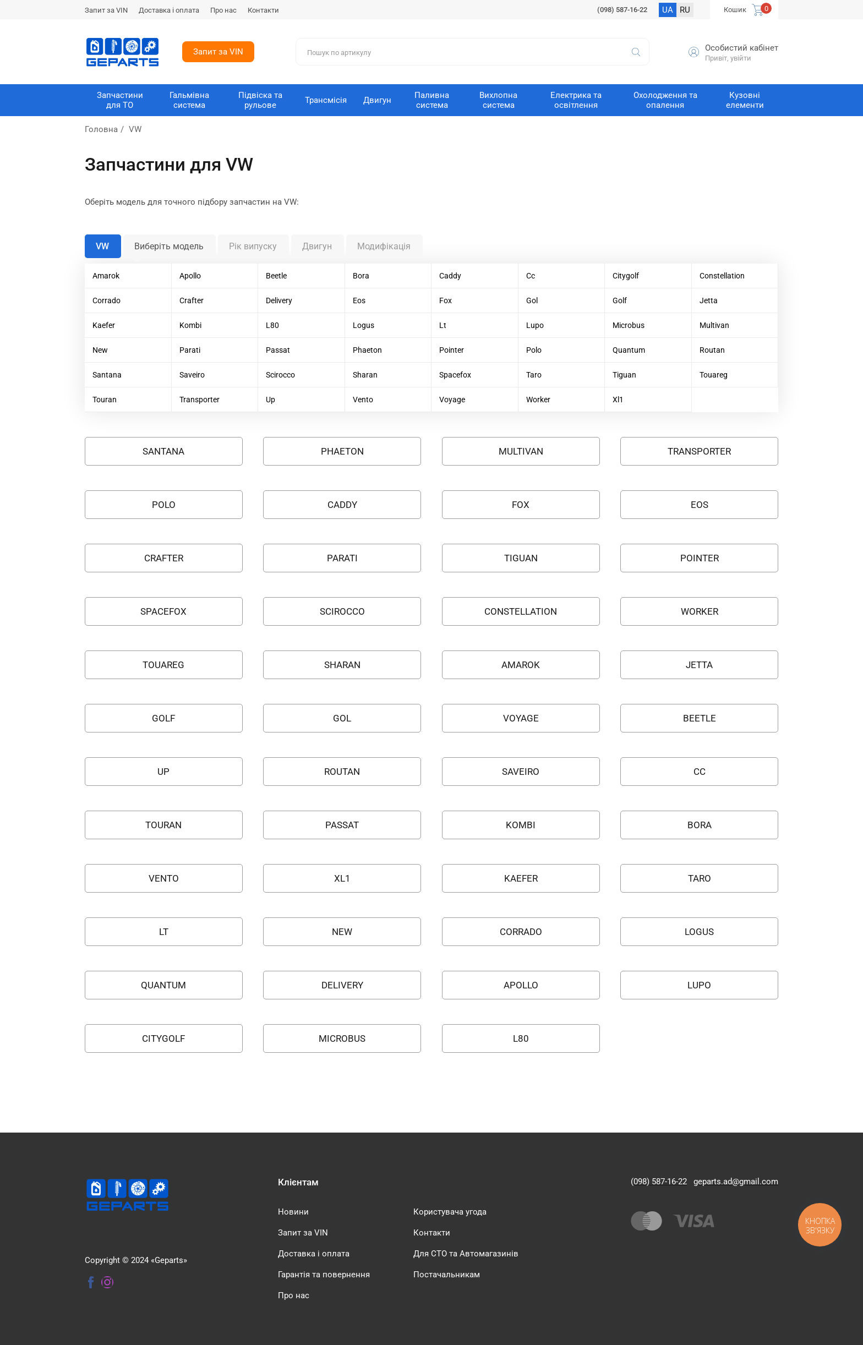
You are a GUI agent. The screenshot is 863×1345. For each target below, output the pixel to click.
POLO (164, 504)
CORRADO (521, 931)
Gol (532, 300)
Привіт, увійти (728, 58)
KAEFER (521, 878)
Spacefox (455, 374)
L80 (272, 325)
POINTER (699, 558)
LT (163, 931)
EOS (699, 504)
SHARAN (342, 664)
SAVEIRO (520, 771)
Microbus (628, 325)
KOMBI (521, 824)
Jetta (709, 300)
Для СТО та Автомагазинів (465, 1254)
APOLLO (521, 985)
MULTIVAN (521, 451)
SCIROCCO (342, 611)
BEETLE (699, 718)
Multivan (714, 325)
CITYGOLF (163, 1038)
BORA (699, 824)
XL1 (342, 878)
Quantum (629, 350)
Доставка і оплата (169, 10)
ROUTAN (342, 771)
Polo (534, 350)
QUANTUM (163, 985)
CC (699, 771)
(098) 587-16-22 (622, 10)
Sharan (365, 374)
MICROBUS (342, 1038)
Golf (620, 300)
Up (270, 399)
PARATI (342, 558)
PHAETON (342, 451)
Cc (530, 275)
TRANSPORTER (699, 451)
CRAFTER (163, 558)
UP (163, 771)
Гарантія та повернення (324, 1275)
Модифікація (384, 246)
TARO (699, 878)
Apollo (190, 275)
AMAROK (520, 664)
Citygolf (626, 275)
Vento (363, 399)
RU (685, 10)
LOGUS (699, 931)
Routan (712, 350)
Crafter (191, 300)
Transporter (199, 399)
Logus (363, 325)
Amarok (105, 275)
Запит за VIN (106, 10)
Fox (445, 300)
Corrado (106, 300)
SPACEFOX (163, 611)
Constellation (722, 275)
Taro (534, 374)
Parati (189, 350)
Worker (538, 399)
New (100, 350)
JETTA (699, 664)
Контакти (263, 10)
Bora (361, 275)
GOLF (163, 718)
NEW (342, 931)
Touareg (714, 374)
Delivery (279, 300)
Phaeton (367, 350)
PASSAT (342, 824)
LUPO (699, 985)
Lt (442, 325)
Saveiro (192, 374)
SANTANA (163, 451)
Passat (278, 350)
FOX (520, 504)
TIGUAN (521, 558)
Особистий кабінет (741, 48)
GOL (342, 718)
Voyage (452, 399)
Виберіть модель (169, 246)
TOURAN (163, 824)
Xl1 (618, 399)
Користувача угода (450, 1212)
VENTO (164, 878)
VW (102, 246)
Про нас (223, 10)
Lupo (535, 325)
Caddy (450, 275)
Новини (293, 1212)
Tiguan (624, 374)
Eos (359, 300)
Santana (107, 374)
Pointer (451, 350)
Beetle (276, 275)
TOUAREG (163, 664)
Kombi (190, 325)
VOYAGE (521, 718)
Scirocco (280, 374)
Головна (101, 129)
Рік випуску (253, 246)
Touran (104, 399)
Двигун (317, 246)
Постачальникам (446, 1275)
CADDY (342, 504)
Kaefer (103, 325)
